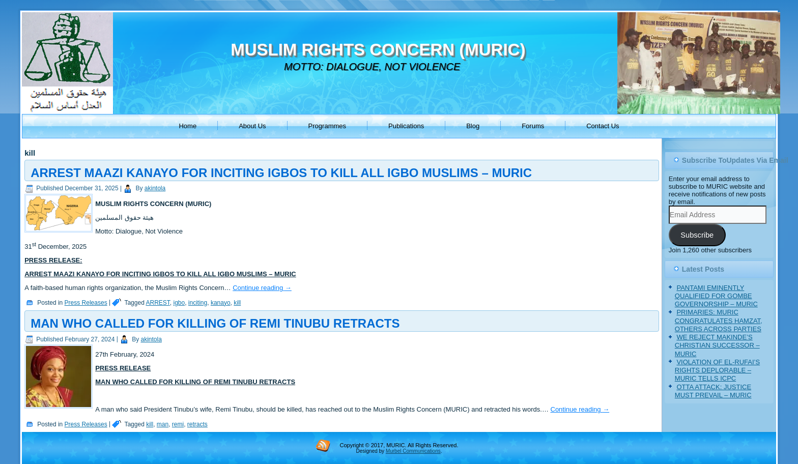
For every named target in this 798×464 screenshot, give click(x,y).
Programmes (327, 126)
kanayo (221, 302)
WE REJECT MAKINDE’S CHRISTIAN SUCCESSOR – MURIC (717, 345)
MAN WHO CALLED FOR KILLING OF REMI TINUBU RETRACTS (215, 323)
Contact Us (602, 126)
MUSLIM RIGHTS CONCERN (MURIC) (378, 49)
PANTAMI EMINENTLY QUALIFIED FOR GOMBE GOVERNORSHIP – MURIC (716, 296)
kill (237, 302)
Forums (533, 126)
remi (178, 424)
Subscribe (697, 235)
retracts (197, 424)
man (162, 424)
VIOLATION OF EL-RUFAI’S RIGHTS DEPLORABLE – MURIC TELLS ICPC (717, 370)
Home (187, 126)
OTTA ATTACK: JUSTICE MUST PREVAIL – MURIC (713, 391)
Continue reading (262, 288)
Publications (406, 126)
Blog (472, 126)
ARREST (157, 302)
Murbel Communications (413, 451)
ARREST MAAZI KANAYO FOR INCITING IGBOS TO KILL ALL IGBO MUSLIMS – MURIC (281, 173)
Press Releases (86, 302)
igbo (179, 302)
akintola (155, 188)
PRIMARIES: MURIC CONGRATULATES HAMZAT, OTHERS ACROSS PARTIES (718, 320)
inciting (197, 302)
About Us (252, 126)
